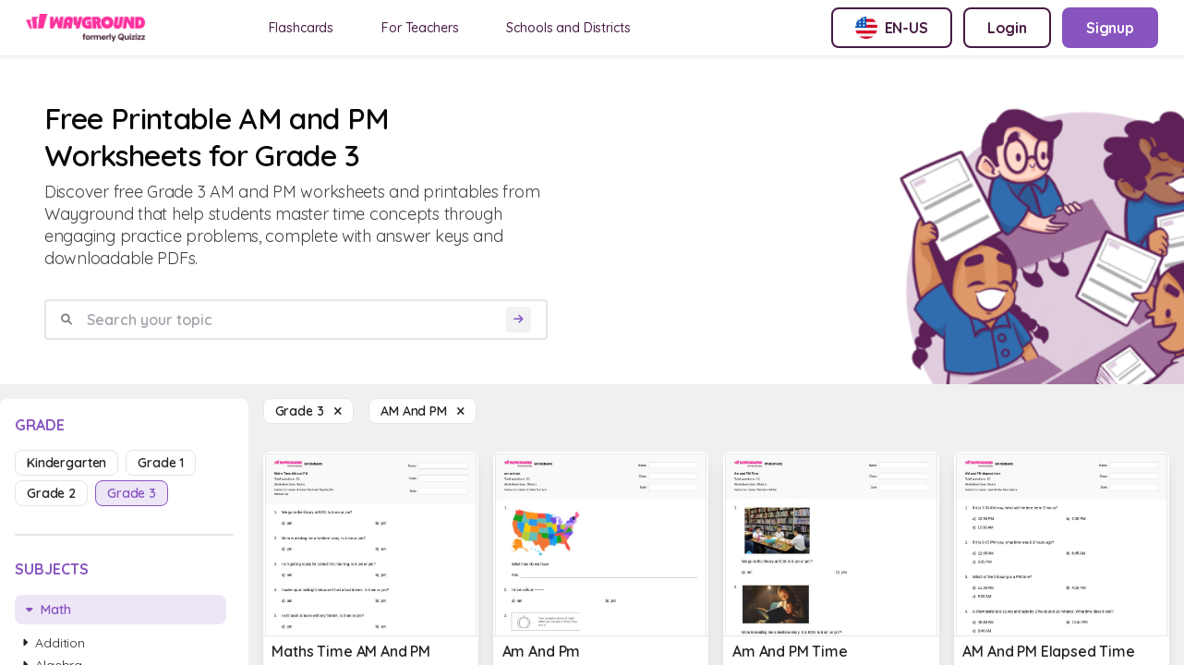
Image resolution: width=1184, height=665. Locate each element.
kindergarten (66, 462)
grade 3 (131, 493)
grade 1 (161, 462)
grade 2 (51, 493)
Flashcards (301, 27)
